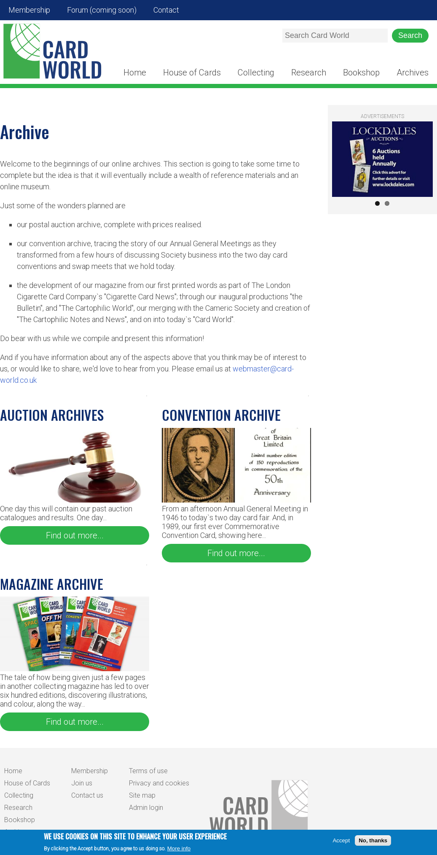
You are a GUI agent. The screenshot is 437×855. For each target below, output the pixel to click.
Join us (81, 783)
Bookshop (361, 72)
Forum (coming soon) (102, 9)
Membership (29, 9)
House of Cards (192, 72)
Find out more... (75, 535)
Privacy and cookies (159, 783)
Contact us (87, 795)
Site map (142, 795)
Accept (341, 842)
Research (308, 72)
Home (134, 72)
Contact (166, 9)
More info (179, 850)
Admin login (146, 808)
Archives (413, 72)
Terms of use (148, 771)
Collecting (256, 72)
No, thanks (373, 842)
